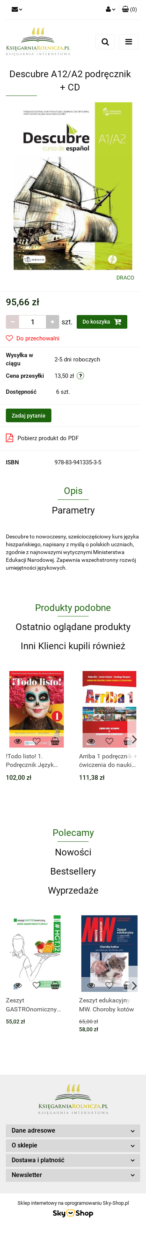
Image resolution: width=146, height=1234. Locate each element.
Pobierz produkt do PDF (42, 438)
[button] (129, 9)
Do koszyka (102, 322)
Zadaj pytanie (29, 416)
